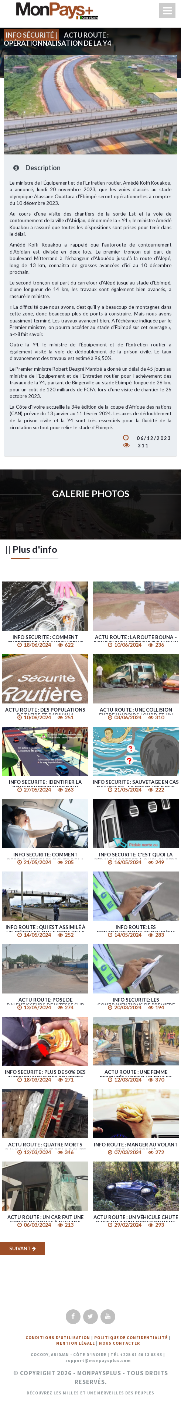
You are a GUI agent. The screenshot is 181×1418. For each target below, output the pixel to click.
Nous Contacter (119, 1343)
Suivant (22, 1248)
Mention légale (75, 1343)
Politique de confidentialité (131, 1337)
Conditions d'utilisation (57, 1337)
